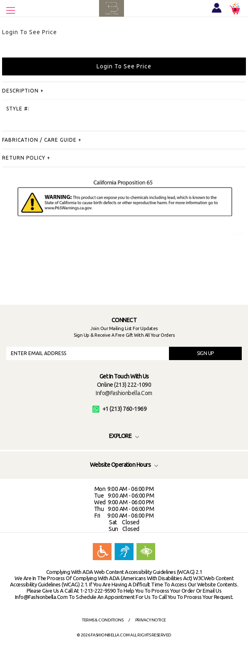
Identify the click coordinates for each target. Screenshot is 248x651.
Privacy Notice (150, 620)
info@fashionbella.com (124, 393)
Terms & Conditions (102, 620)
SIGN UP (205, 353)
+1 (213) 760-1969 (119, 409)
